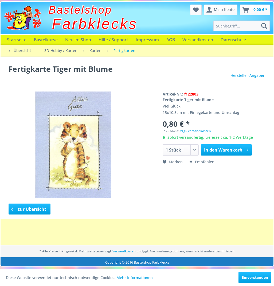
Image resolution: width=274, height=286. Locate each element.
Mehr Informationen (134, 277)
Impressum (147, 40)
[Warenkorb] (255, 10)
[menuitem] (241, 26)
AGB (170, 40)
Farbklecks (95, 23)
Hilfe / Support (113, 40)
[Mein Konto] (220, 10)
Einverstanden (255, 277)
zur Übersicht (28, 209)
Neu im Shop (78, 40)
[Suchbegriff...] (241, 26)
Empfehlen (201, 161)
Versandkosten (197, 40)
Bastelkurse (46, 40)
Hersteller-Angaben (247, 75)
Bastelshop (80, 10)
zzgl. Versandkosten (195, 131)
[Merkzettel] (196, 10)
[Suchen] (264, 26)
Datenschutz (233, 40)
